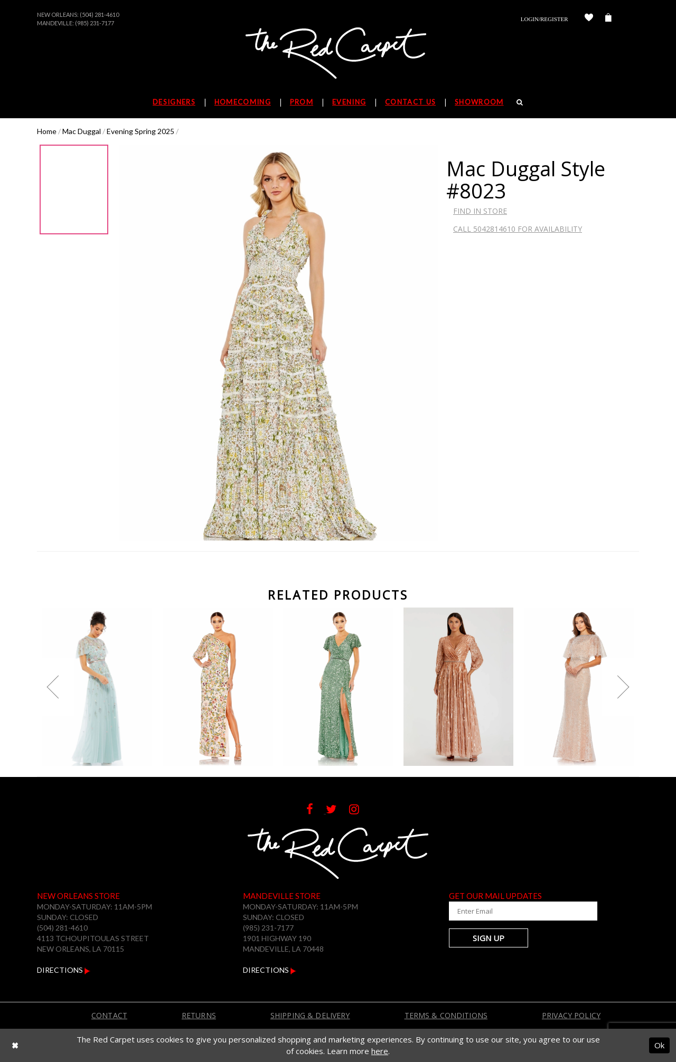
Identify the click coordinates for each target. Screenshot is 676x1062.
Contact (109, 1015)
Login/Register (544, 19)
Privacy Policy (571, 1015)
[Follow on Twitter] (337, 810)
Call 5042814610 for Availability (517, 229)
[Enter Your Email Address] (512, 911)
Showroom (479, 102)
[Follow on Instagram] (359, 810)
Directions (63, 969)
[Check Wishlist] (589, 19)
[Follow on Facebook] (316, 810)
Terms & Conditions (446, 1015)
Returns (199, 1015)
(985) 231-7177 (94, 23)
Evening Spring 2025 (140, 131)
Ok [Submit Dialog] (659, 1045)
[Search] (520, 102)
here (379, 1051)
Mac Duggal (81, 131)
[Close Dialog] (15, 1045)
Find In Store (480, 211)
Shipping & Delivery (310, 1015)
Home (47, 131)
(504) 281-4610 (99, 14)
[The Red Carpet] (338, 53)
